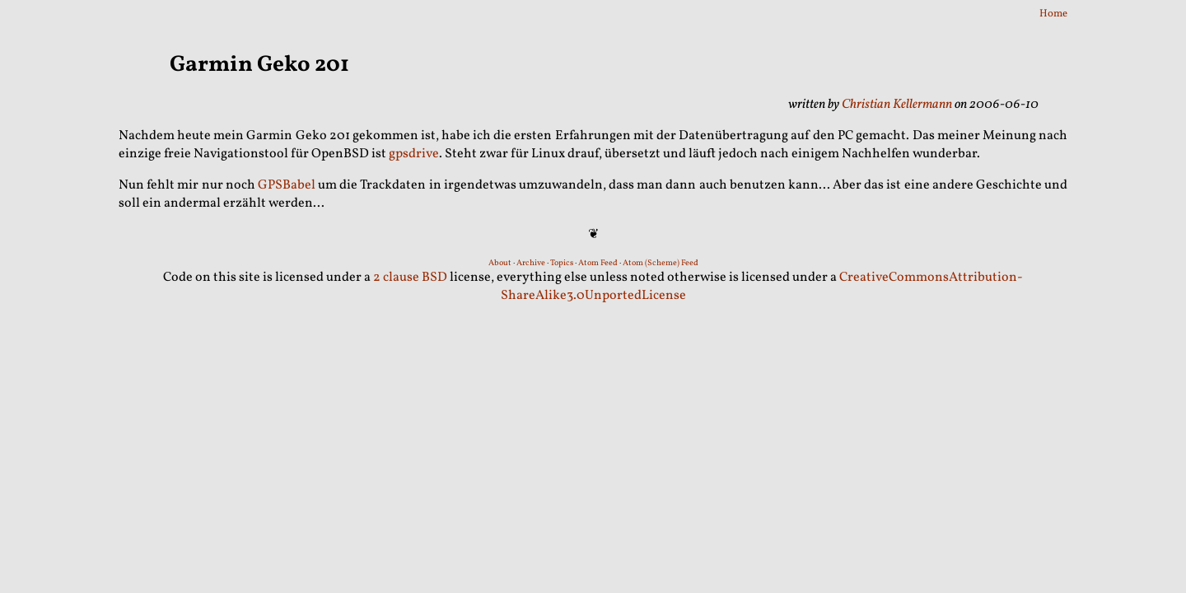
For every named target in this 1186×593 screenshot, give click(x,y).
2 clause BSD (410, 277)
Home (1053, 14)
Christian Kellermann (897, 105)
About (499, 262)
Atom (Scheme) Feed (660, 262)
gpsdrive (414, 154)
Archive (530, 262)
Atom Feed (598, 262)
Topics (561, 262)
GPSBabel (286, 185)
